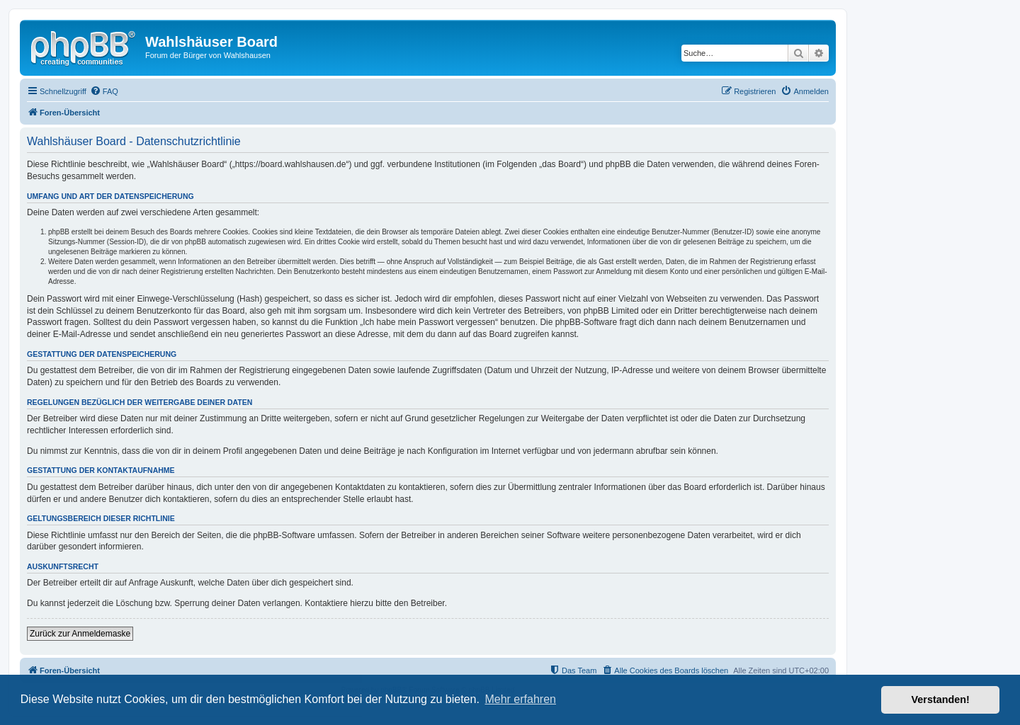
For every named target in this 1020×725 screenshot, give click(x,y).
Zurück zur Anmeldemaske (80, 634)
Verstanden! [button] (941, 699)
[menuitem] (104, 91)
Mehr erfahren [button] (520, 699)
